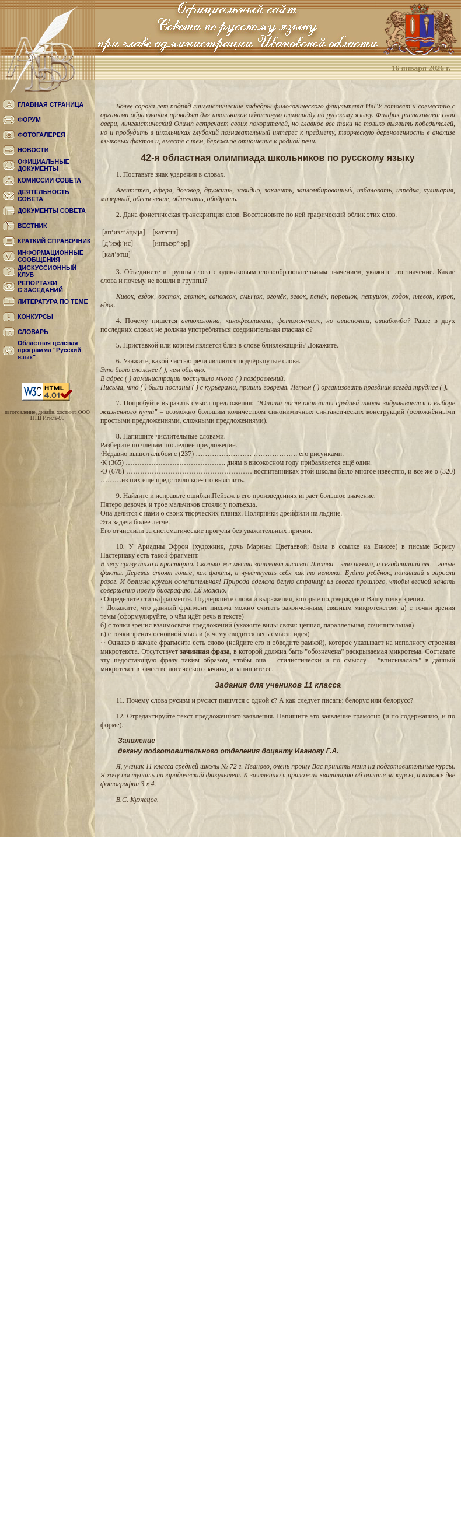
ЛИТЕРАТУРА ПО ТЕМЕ (53, 301)
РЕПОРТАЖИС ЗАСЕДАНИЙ (40, 286)
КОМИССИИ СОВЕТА (49, 180)
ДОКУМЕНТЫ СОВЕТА (52, 210)
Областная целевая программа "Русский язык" (49, 349)
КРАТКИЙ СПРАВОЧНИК (54, 240)
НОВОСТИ (33, 149)
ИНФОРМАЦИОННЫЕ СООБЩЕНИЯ (50, 256)
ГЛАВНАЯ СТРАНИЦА (50, 104)
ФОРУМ (29, 119)
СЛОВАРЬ (33, 331)
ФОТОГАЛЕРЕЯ (41, 134)
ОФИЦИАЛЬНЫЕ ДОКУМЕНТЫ (43, 165)
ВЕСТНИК (32, 225)
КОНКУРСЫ (35, 316)
